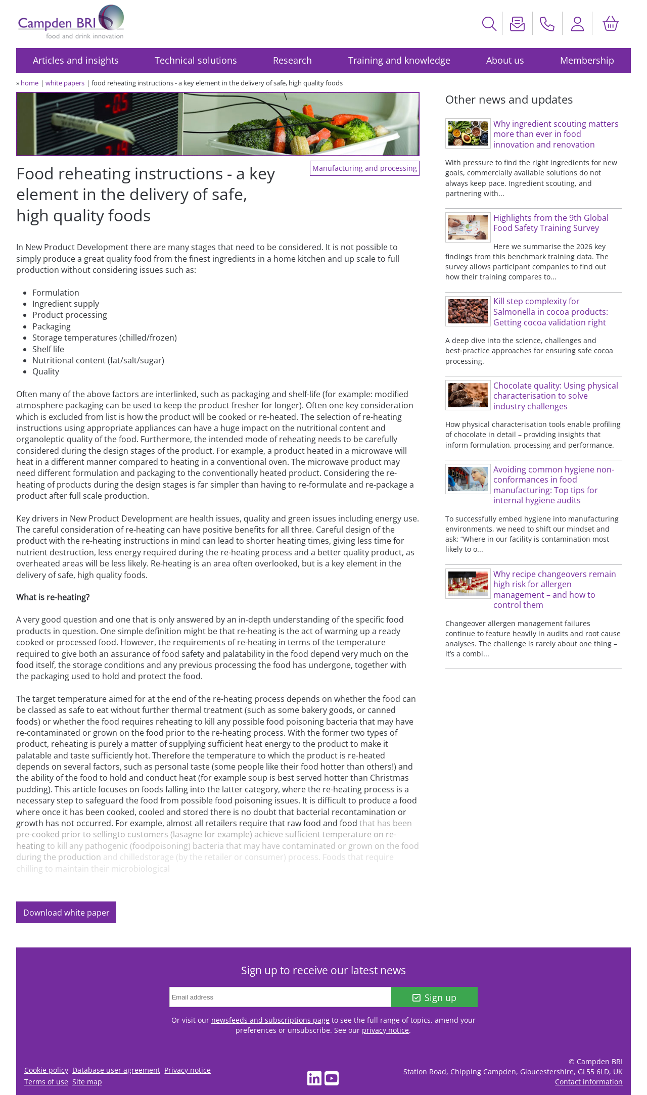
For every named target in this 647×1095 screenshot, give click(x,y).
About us (505, 60)
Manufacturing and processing (364, 168)
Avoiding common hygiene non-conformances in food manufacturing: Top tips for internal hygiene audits (553, 485)
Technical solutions (196, 60)
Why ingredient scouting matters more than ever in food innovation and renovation (556, 134)
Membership (587, 60)
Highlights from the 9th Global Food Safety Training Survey (551, 223)
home (29, 82)
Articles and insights (76, 60)
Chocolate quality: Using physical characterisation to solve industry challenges (555, 396)
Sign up (434, 997)
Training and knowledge (399, 60)
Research (292, 60)
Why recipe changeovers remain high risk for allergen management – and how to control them (554, 589)
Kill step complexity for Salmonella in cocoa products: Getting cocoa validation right (550, 311)
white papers (64, 82)
